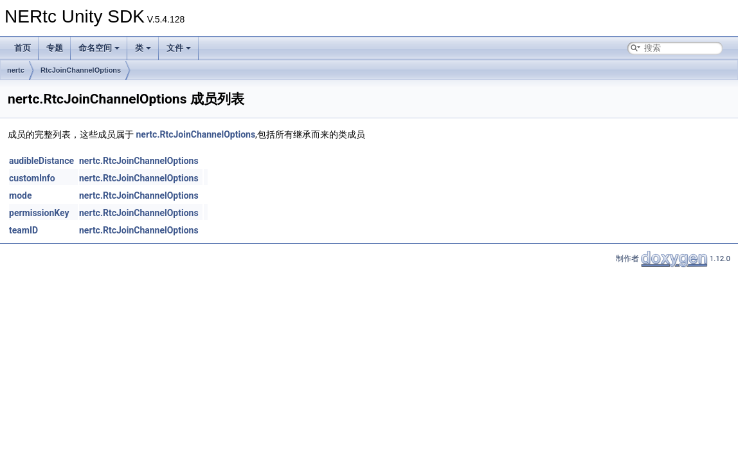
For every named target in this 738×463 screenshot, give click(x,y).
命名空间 (99, 48)
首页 (22, 48)
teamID (23, 230)
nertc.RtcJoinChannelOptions (195, 134)
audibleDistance (41, 161)
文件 (178, 48)
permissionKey (39, 213)
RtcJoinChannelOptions (80, 70)
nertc (15, 70)
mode (20, 195)
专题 (54, 48)
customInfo (32, 178)
